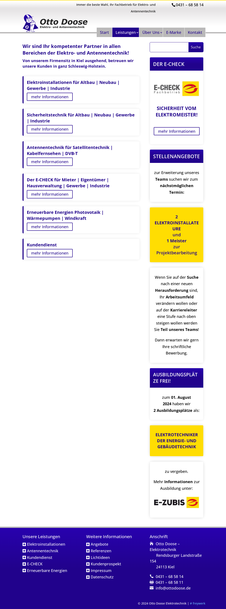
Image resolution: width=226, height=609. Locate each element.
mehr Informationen (49, 96)
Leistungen (126, 32)
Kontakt (195, 32)
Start (104, 32)
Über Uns (151, 32)
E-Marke (173, 32)
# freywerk (197, 603)
